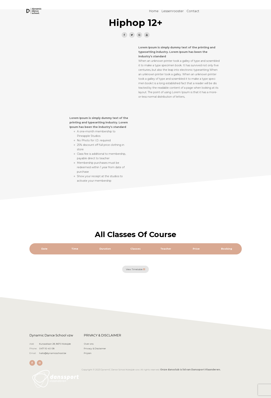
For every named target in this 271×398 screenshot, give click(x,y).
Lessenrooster (172, 11)
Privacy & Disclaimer (95, 348)
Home (154, 11)
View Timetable (135, 269)
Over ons (88, 343)
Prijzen (87, 353)
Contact (193, 11)
